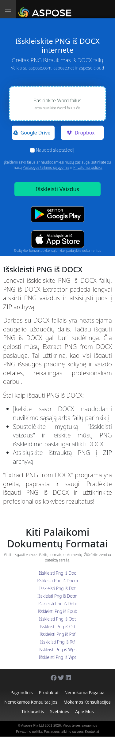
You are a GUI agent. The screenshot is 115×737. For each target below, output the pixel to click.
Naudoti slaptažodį (55, 150)
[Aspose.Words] (45, 9)
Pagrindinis (21, 692)
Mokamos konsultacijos (87, 702)
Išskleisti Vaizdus (57, 189)
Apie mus (84, 711)
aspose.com (40, 68)
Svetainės (59, 711)
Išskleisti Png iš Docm (57, 581)
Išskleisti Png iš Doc (57, 573)
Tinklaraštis (32, 711)
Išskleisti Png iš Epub (57, 611)
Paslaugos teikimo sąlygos (64, 731)
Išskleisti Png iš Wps (57, 649)
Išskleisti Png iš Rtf (57, 642)
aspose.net (63, 68)
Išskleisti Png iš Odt (57, 619)
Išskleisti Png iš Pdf (57, 634)
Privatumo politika (87, 167)
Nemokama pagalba (84, 692)
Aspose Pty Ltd (32, 725)
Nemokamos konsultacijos (30, 702)
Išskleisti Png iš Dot (57, 588)
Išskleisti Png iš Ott (57, 626)
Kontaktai (92, 731)
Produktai (48, 692)
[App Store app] (57, 239)
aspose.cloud (91, 68)
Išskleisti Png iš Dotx (57, 604)
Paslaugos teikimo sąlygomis (46, 167)
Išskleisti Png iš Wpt (57, 657)
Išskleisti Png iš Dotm (57, 596)
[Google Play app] (57, 214)
